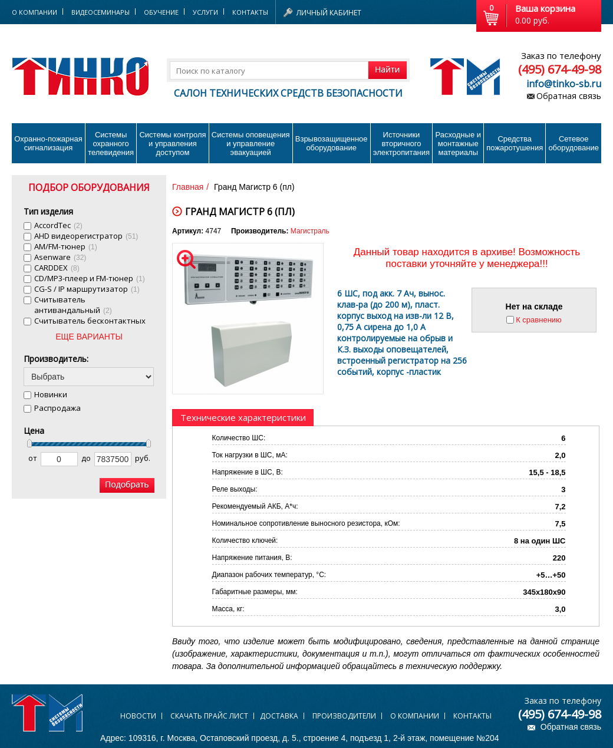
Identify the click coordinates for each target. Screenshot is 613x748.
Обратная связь (568, 95)
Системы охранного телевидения (111, 143)
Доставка (279, 716)
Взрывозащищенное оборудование (331, 143)
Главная (187, 187)
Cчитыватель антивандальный (73, 304)
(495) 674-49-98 (559, 69)
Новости (138, 716)
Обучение (161, 12)
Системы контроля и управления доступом (172, 143)
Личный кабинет (328, 13)
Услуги (205, 12)
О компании (414, 716)
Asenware (60, 257)
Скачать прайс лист (209, 716)
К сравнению (539, 319)
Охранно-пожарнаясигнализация (48, 143)
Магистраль (310, 231)
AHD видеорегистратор (86, 235)
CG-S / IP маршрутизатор (87, 289)
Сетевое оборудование (573, 143)
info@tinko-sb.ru (563, 83)
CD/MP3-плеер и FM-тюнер (89, 278)
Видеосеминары (100, 12)
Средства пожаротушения (514, 143)
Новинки (50, 394)
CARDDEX (57, 267)
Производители (344, 716)
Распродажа (57, 408)
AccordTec (58, 225)
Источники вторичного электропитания (401, 143)
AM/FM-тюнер (65, 246)
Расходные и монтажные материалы (458, 143)
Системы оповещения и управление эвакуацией (251, 143)
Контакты (250, 12)
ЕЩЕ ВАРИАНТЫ (89, 336)
